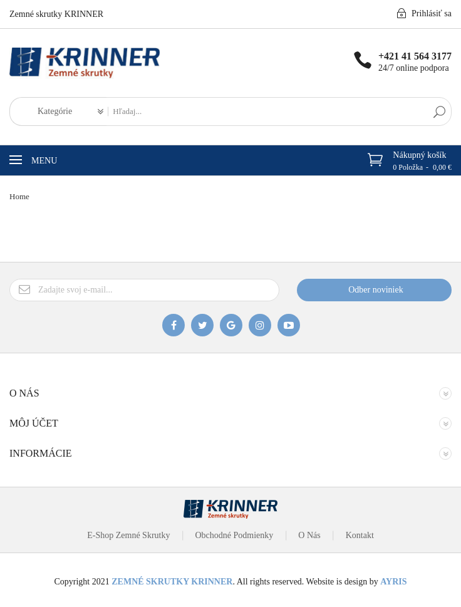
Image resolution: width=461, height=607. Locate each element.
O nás (309, 535)
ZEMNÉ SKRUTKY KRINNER (171, 581)
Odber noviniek (375, 289)
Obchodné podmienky (234, 535)
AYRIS (393, 581)
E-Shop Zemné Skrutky (128, 535)
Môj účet (33, 423)
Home (19, 196)
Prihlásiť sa (424, 13)
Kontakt (360, 535)
